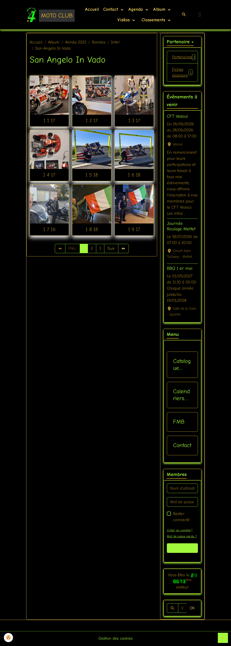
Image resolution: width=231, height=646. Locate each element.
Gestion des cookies (115, 638)
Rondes (98, 42)
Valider (182, 548)
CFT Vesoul (177, 116)
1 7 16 (49, 229)
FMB (179, 422)
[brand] (45, 15)
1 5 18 (91, 175)
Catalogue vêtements (182, 365)
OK (192, 608)
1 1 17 (49, 120)
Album (160, 9)
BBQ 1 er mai (179, 268)
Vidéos (124, 19)
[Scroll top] (223, 638)
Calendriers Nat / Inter (181, 395)
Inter (115, 42)
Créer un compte (178, 531)
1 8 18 (92, 229)
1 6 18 (134, 175)
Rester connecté (181, 517)
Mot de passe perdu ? (182, 537)
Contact (111, 9)
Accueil (92, 9)
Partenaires (185, 57)
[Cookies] (8, 637)
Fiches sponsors (182, 72)
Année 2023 (75, 42)
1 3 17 (134, 120)
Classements (153, 19)
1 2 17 (92, 120)
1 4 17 (49, 175)
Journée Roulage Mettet (181, 226)
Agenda (136, 9)
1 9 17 (134, 229)
